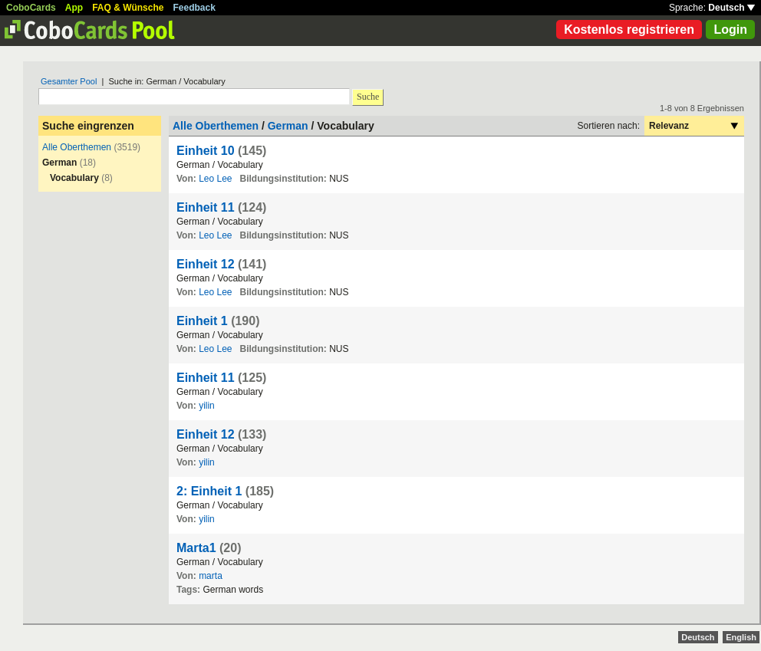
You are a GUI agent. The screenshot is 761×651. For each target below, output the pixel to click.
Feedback (194, 7)
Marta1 (196, 547)
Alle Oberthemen (76, 147)
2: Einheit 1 (209, 491)
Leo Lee (215, 178)
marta (210, 575)
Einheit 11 (205, 207)
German (288, 126)
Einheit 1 (202, 320)
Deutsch (731, 7)
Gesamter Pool (69, 81)
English (741, 637)
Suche (368, 96)
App (74, 7)
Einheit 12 (205, 264)
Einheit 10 (205, 150)
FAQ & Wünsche (127, 7)
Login (730, 29)
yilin (207, 405)
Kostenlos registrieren (629, 29)
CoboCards (31, 7)
